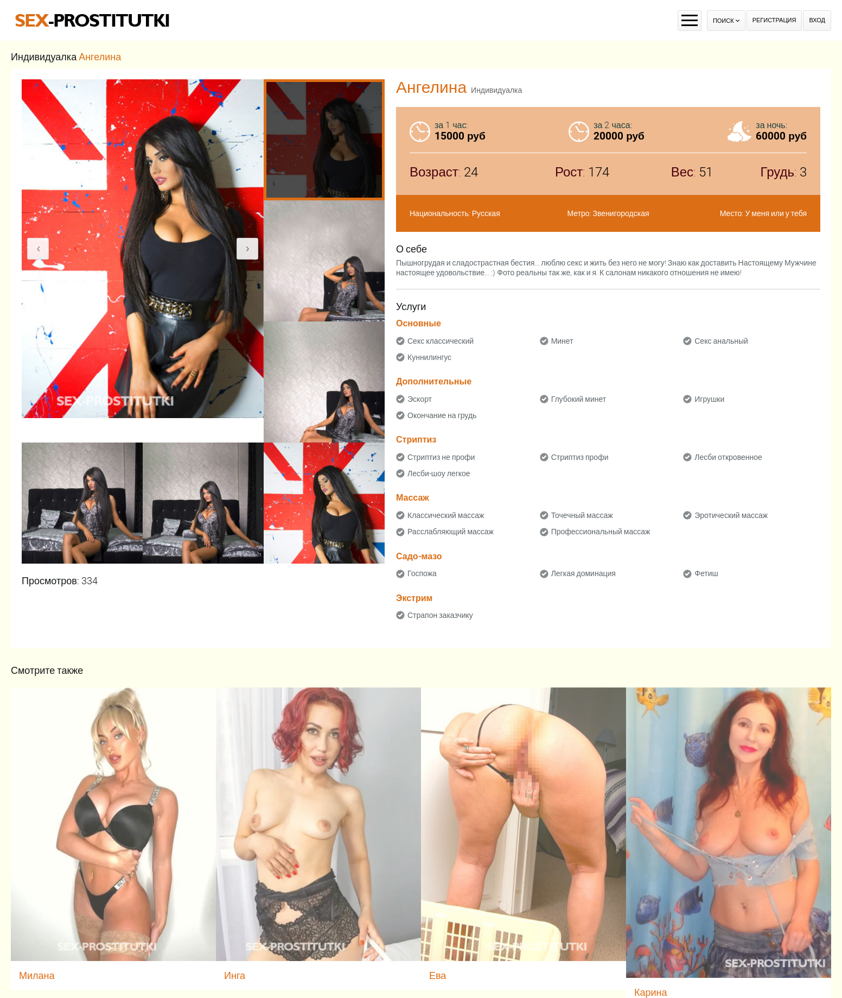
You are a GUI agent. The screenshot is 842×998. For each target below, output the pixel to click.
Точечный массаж (582, 515)
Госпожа (422, 573)
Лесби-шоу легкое (438, 473)
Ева (437, 975)
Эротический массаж (731, 515)
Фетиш (706, 573)
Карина (650, 992)
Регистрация (774, 20)
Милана (37, 975)
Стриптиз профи (580, 457)
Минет (562, 341)
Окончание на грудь (441, 415)
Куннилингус (429, 357)
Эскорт (419, 399)
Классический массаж (445, 515)
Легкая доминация (583, 573)
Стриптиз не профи (441, 457)
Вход (817, 20)
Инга (234, 975)
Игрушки (709, 399)
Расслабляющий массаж (450, 531)
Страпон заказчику (440, 615)
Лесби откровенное (728, 457)
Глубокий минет (579, 399)
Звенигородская (621, 213)
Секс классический (440, 341)
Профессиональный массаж (600, 531)
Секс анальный (721, 341)
